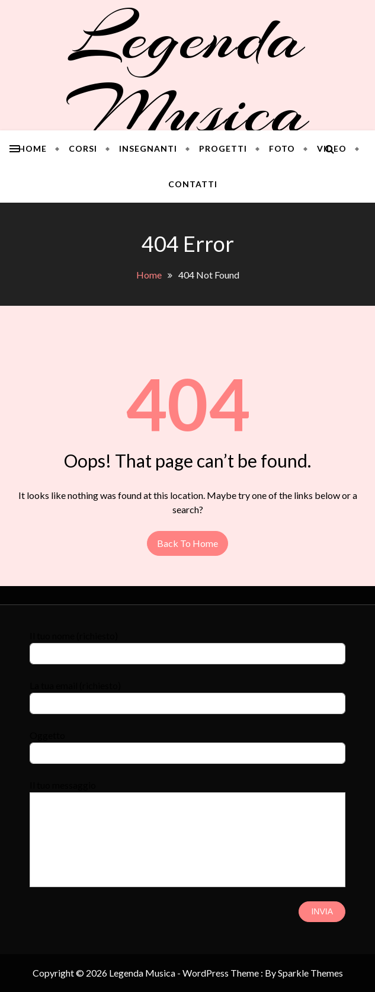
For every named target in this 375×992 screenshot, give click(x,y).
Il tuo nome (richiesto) (187, 644)
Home (32, 148)
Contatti (192, 184)
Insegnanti (148, 148)
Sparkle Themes (310, 972)
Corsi (83, 148)
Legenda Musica (187, 74)
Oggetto (187, 743)
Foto (282, 148)
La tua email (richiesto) (187, 694)
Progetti (223, 148)
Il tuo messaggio (187, 792)
